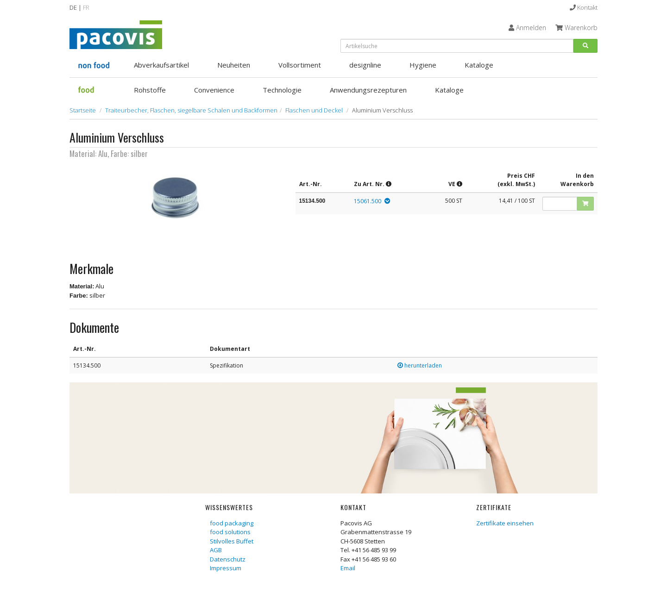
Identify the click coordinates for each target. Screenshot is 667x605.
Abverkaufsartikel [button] (161, 64)
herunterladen (419, 365)
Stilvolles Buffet (231, 541)
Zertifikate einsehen (505, 523)
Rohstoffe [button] (150, 89)
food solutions (230, 532)
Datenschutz (227, 559)
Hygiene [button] (422, 64)
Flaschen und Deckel (314, 110)
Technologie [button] (282, 89)
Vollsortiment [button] (299, 64)
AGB (216, 550)
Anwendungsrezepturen (368, 89)
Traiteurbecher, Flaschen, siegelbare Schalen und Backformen (191, 110)
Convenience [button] (214, 89)
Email (347, 568)
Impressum (225, 568)
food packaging (231, 523)
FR (86, 7)
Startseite (82, 110)
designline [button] (365, 64)
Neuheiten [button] (233, 64)
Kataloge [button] (479, 64)
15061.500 (367, 201)
